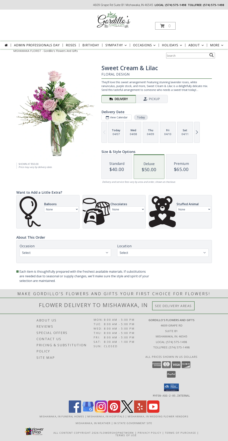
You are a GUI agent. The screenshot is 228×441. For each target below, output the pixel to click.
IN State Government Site (133, 423)
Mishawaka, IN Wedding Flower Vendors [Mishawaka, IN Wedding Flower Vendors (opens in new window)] (158, 416)
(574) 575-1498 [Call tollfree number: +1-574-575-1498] (213, 5)
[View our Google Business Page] (88, 411)
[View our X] (127, 411)
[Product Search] (186, 55)
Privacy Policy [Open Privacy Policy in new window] (149, 432)
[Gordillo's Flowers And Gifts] (113, 20)
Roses (71, 45)
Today (141, 117)
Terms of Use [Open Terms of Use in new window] (126, 435)
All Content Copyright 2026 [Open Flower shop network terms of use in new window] (76, 432)
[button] (165, 26)
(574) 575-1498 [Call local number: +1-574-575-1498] (175, 5)
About (196, 45)
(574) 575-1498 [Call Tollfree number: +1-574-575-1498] (179, 347)
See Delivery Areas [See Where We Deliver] (173, 306)
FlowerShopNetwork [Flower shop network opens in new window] (117, 432)
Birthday (90, 45)
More (217, 45)
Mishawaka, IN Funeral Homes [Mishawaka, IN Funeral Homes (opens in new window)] (62, 416)
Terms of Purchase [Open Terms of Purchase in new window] (180, 432)
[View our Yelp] (140, 411)
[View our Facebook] (75, 411)
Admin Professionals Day (37, 45)
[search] (211, 55)
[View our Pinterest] (114, 411)
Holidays (172, 45)
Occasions (144, 45)
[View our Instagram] (101, 411)
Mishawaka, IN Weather (93, 423)
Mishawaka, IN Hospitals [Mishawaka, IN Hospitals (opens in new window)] (105, 416)
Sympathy (116, 45)
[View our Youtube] (153, 411)
